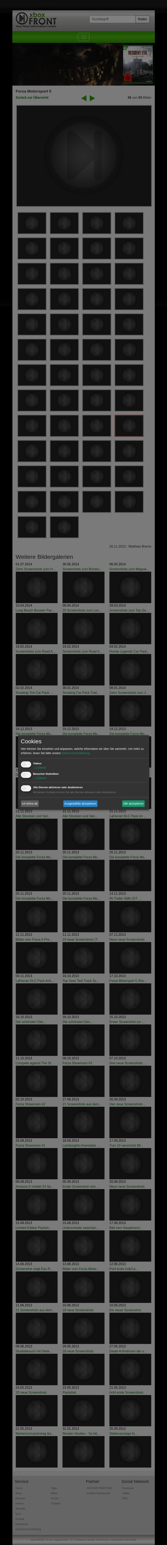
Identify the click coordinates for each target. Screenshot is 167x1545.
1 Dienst (39, 767)
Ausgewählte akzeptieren (80, 803)
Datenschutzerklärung (75, 753)
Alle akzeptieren (133, 803)
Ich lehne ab (29, 803)
